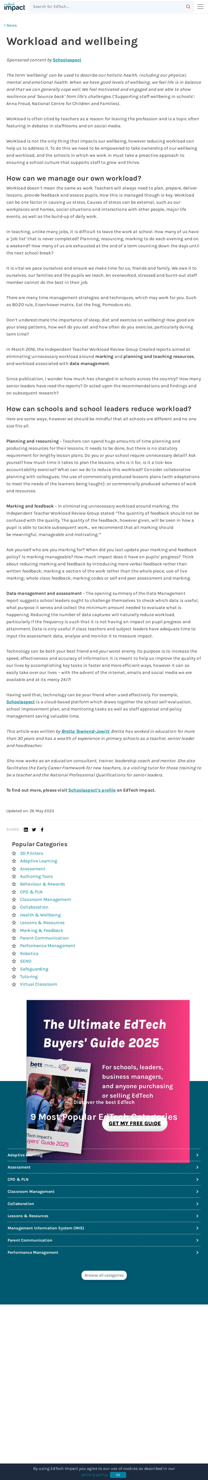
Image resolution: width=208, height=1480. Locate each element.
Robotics (29, 953)
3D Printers (31, 853)
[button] (26, 829)
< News (10, 25)
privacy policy (94, 1474)
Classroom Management (45, 899)
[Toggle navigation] (199, 6)
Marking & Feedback (41, 930)
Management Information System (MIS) (104, 1228)
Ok (118, 1475)
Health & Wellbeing (40, 914)
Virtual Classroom (38, 984)
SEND (26, 961)
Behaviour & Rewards (42, 883)
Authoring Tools (36, 876)
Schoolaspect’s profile (92, 790)
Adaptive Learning (38, 860)
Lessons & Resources (42, 922)
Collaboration (34, 907)
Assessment (32, 868)
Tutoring (29, 976)
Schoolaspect (67, 59)
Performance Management (47, 945)
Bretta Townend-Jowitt (85, 731)
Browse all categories (104, 1275)
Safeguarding (34, 968)
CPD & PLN (31, 891)
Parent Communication (44, 938)
